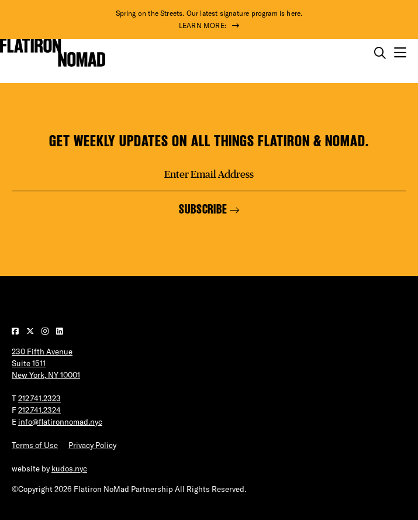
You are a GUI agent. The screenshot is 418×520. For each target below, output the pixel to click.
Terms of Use (35, 445)
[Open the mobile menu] (400, 52)
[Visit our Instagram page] (46, 331)
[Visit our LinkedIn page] (59, 331)
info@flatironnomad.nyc (60, 421)
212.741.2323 (39, 398)
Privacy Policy (92, 445)
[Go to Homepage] (52, 52)
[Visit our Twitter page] (31, 331)
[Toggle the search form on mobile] (380, 53)
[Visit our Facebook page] (16, 331)
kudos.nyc (69, 468)
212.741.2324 (39, 410)
